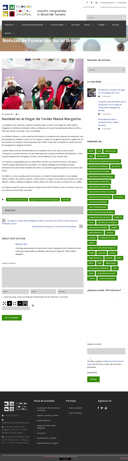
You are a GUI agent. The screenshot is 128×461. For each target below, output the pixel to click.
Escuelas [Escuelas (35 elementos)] (110, 232)
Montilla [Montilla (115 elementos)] (109, 258)
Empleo (87, 25)
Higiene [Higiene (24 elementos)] (92, 243)
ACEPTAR (65, 459)
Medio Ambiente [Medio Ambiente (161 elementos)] (95, 258)
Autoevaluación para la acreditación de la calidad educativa (108, 122)
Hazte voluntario (75, 408)
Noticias (115, 25)
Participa (7, 33)
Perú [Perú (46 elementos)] (115, 268)
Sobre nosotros (108, 2)
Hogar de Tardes (57, 25)
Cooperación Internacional (32, 25)
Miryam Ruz (21, 244)
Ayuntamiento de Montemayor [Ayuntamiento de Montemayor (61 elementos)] (101, 176)
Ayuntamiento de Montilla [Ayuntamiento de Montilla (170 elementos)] (99, 182)
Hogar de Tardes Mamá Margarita (44, 199)
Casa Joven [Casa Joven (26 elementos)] (119, 197)
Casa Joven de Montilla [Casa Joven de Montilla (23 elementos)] (98, 202)
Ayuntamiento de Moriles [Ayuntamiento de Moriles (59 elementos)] (99, 187)
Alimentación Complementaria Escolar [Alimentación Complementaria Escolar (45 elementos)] (104, 161)
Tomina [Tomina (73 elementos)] (92, 278)
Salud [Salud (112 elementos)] (91, 273)
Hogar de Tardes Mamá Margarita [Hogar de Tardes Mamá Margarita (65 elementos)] (102, 248)
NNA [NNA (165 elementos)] (99, 263)
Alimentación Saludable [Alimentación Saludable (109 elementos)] (98, 166)
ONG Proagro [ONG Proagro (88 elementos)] (111, 263)
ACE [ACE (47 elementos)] (99, 151)
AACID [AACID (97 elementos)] (91, 151)
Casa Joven (75, 25)
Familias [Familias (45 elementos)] (92, 238)
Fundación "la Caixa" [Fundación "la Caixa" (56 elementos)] (108, 238)
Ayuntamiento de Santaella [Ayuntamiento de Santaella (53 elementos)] (99, 197)
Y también (101, 25)
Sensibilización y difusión (47, 438)
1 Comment (106, 96)
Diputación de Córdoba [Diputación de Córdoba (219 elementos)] (98, 227)
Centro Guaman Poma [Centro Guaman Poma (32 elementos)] (97, 207)
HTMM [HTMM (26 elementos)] (91, 253)
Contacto (122, 2)
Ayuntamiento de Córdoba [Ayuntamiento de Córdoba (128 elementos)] (99, 171)
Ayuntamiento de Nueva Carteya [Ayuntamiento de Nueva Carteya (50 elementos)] (102, 192)
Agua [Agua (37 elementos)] (91, 156)
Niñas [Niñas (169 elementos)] (119, 258)
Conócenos (9, 25)
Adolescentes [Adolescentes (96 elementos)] (110, 151)
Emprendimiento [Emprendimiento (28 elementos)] (95, 232)
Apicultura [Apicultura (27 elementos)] (116, 166)
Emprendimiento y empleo (47, 443)
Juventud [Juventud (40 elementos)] (101, 253)
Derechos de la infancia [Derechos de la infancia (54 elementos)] (107, 222)
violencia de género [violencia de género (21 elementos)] (107, 278)
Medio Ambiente (43, 420)
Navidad (66, 199)
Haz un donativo (75, 413)
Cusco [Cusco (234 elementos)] (91, 222)
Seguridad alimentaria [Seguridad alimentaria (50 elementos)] (106, 273)
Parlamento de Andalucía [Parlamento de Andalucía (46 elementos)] (99, 268)
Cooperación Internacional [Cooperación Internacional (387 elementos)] (99, 217)
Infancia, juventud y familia (47, 415)
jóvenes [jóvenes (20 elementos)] (112, 253)
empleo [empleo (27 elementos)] (114, 227)
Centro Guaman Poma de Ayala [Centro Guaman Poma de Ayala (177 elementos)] (101, 212)
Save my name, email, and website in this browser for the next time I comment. (36, 297)
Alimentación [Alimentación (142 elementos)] (102, 156)
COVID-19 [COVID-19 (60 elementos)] (118, 217)
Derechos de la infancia (17, 199)
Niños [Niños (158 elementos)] (91, 263)
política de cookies (49, 456)
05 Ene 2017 (8, 114)
